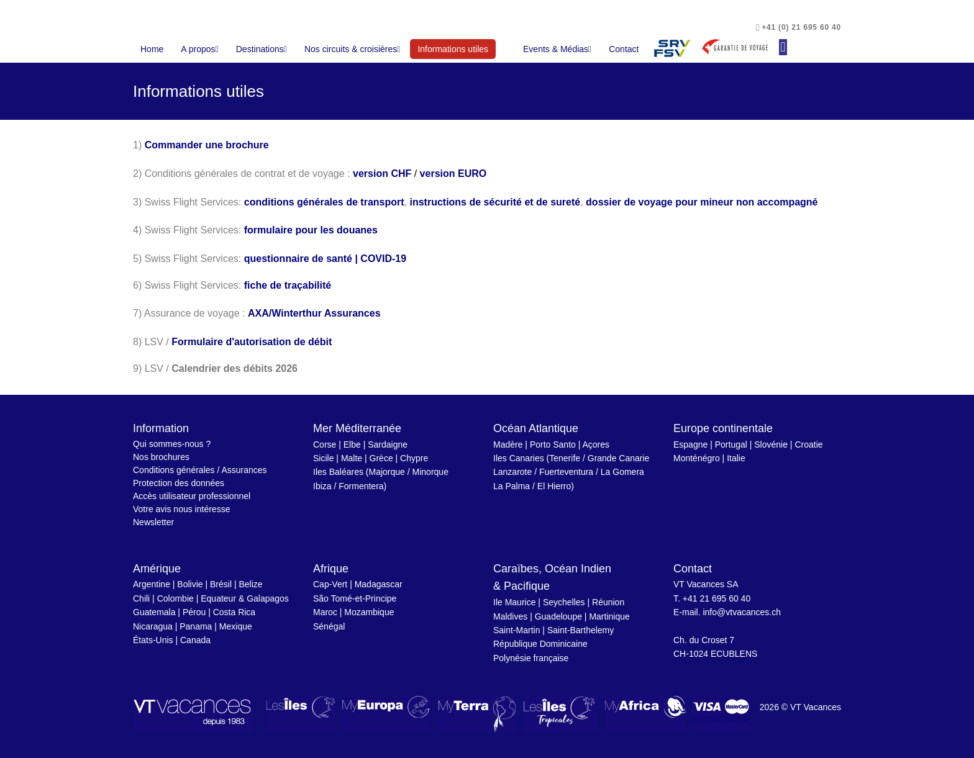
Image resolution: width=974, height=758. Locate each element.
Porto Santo (553, 444)
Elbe (352, 444)
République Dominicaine (540, 644)
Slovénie (771, 444)
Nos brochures (161, 457)
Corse (324, 444)
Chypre (414, 458)
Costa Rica (234, 612)
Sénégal (329, 626)
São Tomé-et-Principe (354, 598)
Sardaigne (387, 444)
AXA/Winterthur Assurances (314, 313)
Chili (141, 598)
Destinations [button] (261, 49)
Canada (195, 640)
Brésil (221, 584)
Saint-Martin (516, 630)
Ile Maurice (514, 602)
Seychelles (564, 602)
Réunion (608, 602)
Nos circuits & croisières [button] (352, 49)
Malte (351, 458)
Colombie (175, 598)
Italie (736, 458)
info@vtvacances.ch (742, 612)
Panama (196, 626)
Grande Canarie (619, 458)
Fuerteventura (566, 472)
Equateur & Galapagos (245, 598)
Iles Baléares (338, 472)
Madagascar (379, 584)
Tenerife (564, 458)
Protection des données (178, 483)
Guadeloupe (558, 616)
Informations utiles (456, 48)
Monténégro (696, 458)
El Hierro (554, 486)
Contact (624, 49)
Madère (507, 444)
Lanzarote (512, 472)
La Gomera (622, 472)
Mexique (235, 626)
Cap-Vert (330, 584)
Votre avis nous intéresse (181, 509)
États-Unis (153, 640)
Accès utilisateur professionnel (191, 496)
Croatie (808, 444)
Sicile (323, 458)
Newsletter (153, 522)
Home (151, 49)
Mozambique (369, 612)
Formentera (361, 486)
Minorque (430, 472)
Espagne (690, 444)
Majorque (387, 472)
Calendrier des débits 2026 (234, 368)
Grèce (381, 458)
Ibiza (322, 486)
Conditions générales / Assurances (200, 470)
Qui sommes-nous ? (172, 444)
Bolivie (190, 584)
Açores (595, 444)
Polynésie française (530, 658)
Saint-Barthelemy (580, 630)
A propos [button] (199, 49)
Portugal (731, 444)
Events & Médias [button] (557, 49)
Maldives (510, 616)
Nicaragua (153, 626)
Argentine (151, 584)
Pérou (194, 612)
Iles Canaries (518, 458)
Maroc (325, 612)
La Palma (511, 486)
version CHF (382, 173)
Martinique (609, 616)
